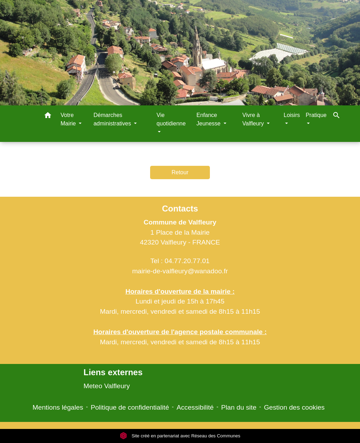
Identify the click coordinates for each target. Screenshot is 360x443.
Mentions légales (58, 407)
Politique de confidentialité (130, 407)
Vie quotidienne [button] (171, 119)
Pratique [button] (316, 115)
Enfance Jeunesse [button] (209, 119)
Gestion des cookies (294, 407)
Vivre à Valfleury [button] (253, 119)
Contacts (180, 208)
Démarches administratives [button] (113, 119)
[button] (48, 116)
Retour (180, 172)
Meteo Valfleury (106, 386)
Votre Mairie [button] (68, 119)
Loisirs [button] (292, 115)
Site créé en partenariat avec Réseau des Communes (180, 435)
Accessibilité (195, 407)
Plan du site (238, 407)
